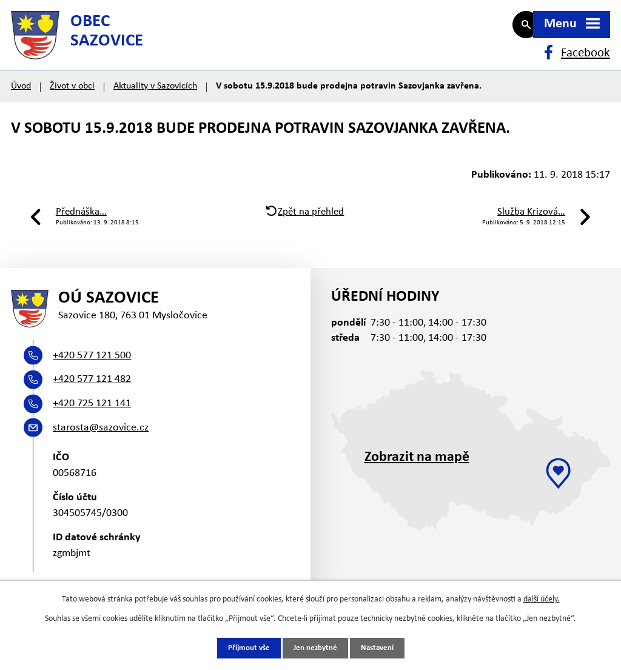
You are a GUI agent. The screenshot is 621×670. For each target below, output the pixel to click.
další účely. (541, 598)
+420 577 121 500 (92, 374)
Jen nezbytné (315, 647)
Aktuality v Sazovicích (155, 98)
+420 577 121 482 (92, 398)
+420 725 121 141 (92, 421)
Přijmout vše (245, 647)
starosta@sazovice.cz (101, 446)
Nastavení (380, 647)
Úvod (21, 98)
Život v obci (72, 98)
